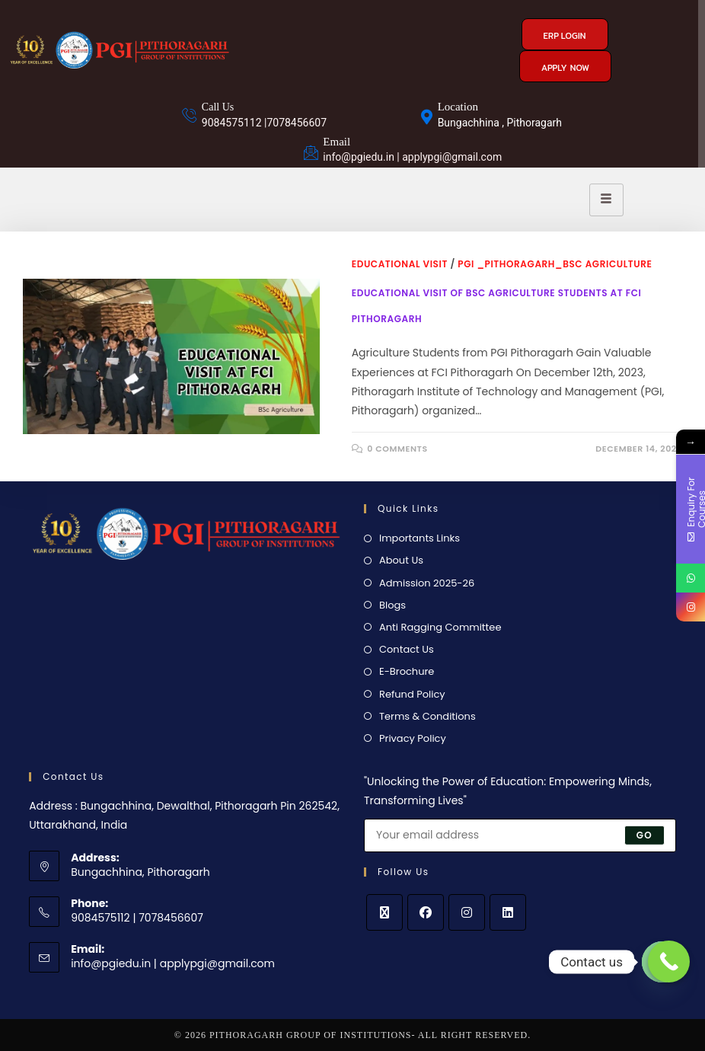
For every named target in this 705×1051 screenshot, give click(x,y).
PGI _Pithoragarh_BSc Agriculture (555, 263)
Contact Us (406, 649)
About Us (401, 560)
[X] (384, 912)
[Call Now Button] (669, 961)
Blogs (392, 605)
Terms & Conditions (427, 716)
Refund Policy (412, 694)
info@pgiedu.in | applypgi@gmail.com (173, 963)
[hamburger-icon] (606, 200)
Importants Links (419, 538)
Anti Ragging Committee (440, 627)
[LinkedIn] (508, 912)
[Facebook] (425, 912)
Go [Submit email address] (644, 835)
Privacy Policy (412, 738)
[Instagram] (466, 912)
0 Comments (397, 448)
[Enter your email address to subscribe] (520, 835)
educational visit (400, 263)
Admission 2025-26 (426, 583)
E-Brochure (406, 671)
